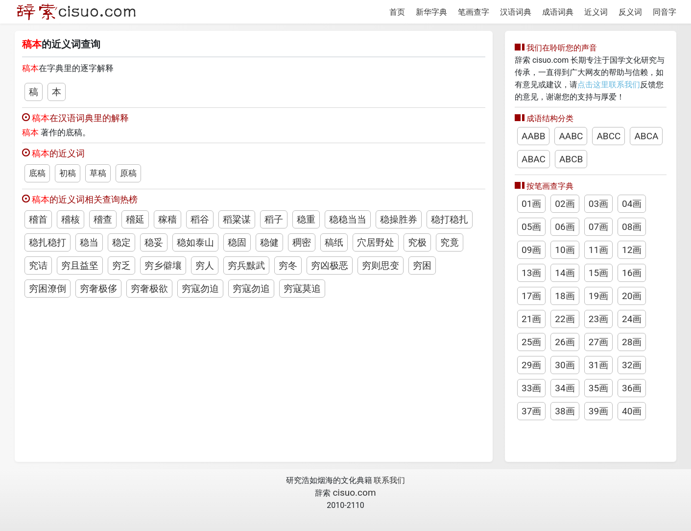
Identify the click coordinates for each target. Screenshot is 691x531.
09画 (531, 249)
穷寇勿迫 (200, 288)
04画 (632, 203)
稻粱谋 (237, 219)
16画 (632, 272)
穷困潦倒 (47, 288)
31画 (598, 365)
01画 (531, 203)
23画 (598, 319)
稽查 (103, 219)
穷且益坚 (79, 265)
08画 (632, 226)
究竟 (449, 242)
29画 (531, 365)
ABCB (571, 159)
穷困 (422, 265)
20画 (632, 296)
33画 (531, 388)
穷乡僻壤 (163, 265)
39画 (598, 411)
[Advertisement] (253, 373)
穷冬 (288, 265)
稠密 (301, 242)
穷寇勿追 (251, 288)
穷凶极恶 (329, 265)
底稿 (37, 173)
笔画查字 (473, 12)
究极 (417, 242)
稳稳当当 (347, 219)
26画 (564, 342)
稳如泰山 (195, 242)
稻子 (273, 219)
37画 (531, 411)
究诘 (38, 265)
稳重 (306, 219)
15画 (598, 272)
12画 (632, 249)
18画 (564, 296)
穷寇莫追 (302, 288)
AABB (533, 136)
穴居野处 (375, 242)
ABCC (608, 136)
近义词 (596, 12)
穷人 (204, 265)
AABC (571, 136)
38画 (564, 411)
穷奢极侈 (98, 288)
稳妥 (153, 242)
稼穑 (167, 219)
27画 (598, 342)
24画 (632, 319)
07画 (598, 226)
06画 (564, 226)
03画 (598, 203)
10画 (564, 249)
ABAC (534, 159)
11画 (598, 249)
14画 (564, 272)
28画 (632, 342)
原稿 (128, 173)
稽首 (38, 219)
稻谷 (200, 219)
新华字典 (431, 12)
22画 (564, 319)
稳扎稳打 (47, 242)
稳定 (121, 242)
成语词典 (557, 12)
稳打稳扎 (449, 219)
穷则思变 (380, 265)
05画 (531, 226)
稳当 (89, 242)
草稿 (98, 173)
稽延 (135, 219)
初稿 (67, 173)
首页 (397, 12)
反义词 (630, 12)
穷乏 (121, 265)
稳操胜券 (398, 219)
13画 (531, 272)
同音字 (664, 12)
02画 (564, 203)
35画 (598, 388)
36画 (632, 388)
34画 (564, 388)
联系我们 (389, 480)
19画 (598, 296)
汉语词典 (515, 12)
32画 (632, 365)
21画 (531, 319)
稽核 (70, 219)
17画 (531, 296)
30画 (564, 365)
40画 (632, 411)
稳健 (269, 242)
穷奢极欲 (149, 288)
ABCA (646, 136)
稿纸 (334, 242)
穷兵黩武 (246, 265)
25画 (531, 342)
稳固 (237, 242)
